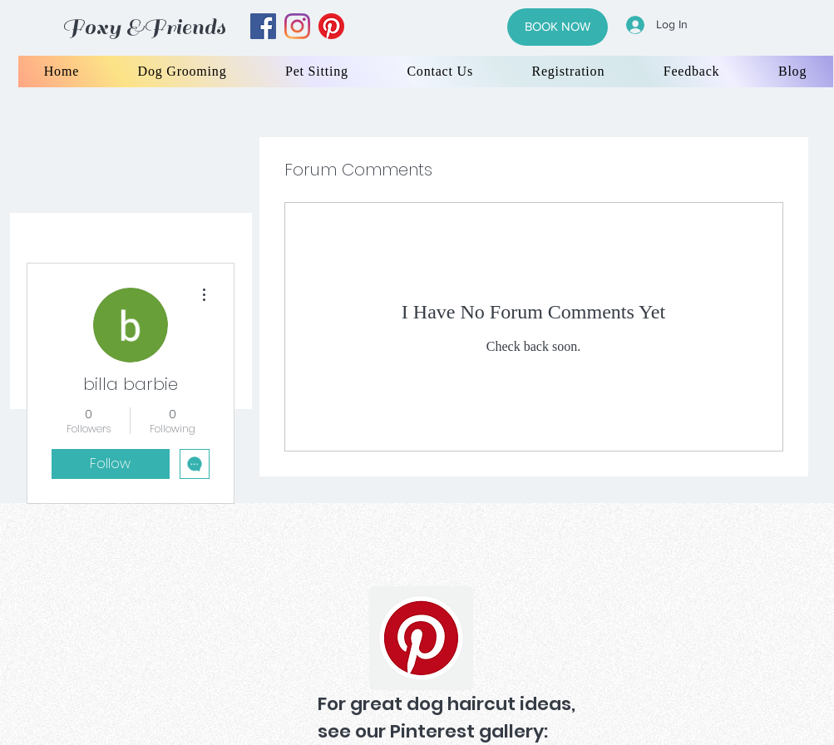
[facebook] (263, 26)
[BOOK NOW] (557, 27)
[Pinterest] (421, 638)
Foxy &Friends (143, 27)
